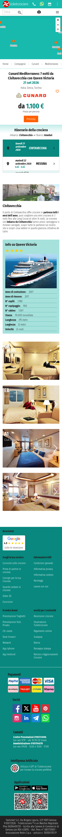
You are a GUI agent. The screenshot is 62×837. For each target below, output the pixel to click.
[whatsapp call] (42, 4)
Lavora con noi (41, 586)
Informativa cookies (43, 574)
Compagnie (20, 64)
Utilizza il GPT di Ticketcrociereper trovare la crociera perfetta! (31, 768)
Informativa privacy (43, 569)
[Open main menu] (57, 12)
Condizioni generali (43, 563)
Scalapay (38, 636)
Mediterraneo (51, 64)
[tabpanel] (31, 209)
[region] (31, 37)
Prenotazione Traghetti (14, 616)
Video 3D (7, 596)
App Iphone (8, 648)
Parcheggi (38, 580)
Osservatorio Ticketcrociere (41, 623)
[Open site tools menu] (57, 4)
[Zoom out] (58, 24)
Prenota (31, 119)
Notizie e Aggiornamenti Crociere (46, 656)
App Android (9, 654)
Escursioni (8, 601)
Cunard (35, 64)
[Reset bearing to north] (58, 29)
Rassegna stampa (42, 648)
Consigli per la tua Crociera (12, 579)
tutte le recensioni (14, 547)
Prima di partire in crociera (12, 570)
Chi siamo (7, 631)
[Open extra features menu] (12, 12)
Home (5, 64)
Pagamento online (43, 631)
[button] (55, 361)
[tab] (31, 148)
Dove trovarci (9, 636)
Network (7, 642)
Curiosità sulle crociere (14, 563)
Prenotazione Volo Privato (12, 623)
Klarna (37, 642)
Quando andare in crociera (12, 588)
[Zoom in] (58, 20)
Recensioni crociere (43, 616)
